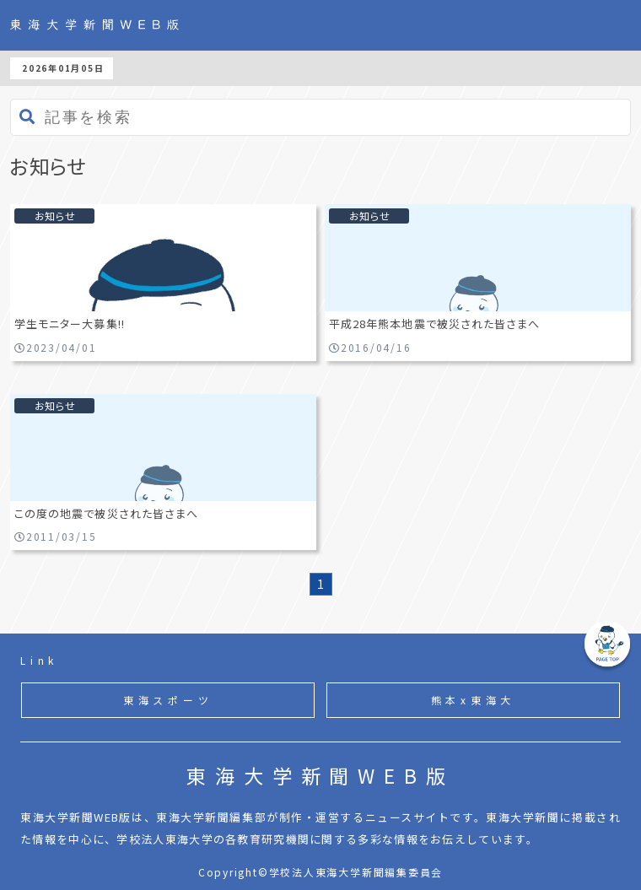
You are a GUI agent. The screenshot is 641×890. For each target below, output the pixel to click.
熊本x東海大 (473, 700)
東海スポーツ (168, 700)
